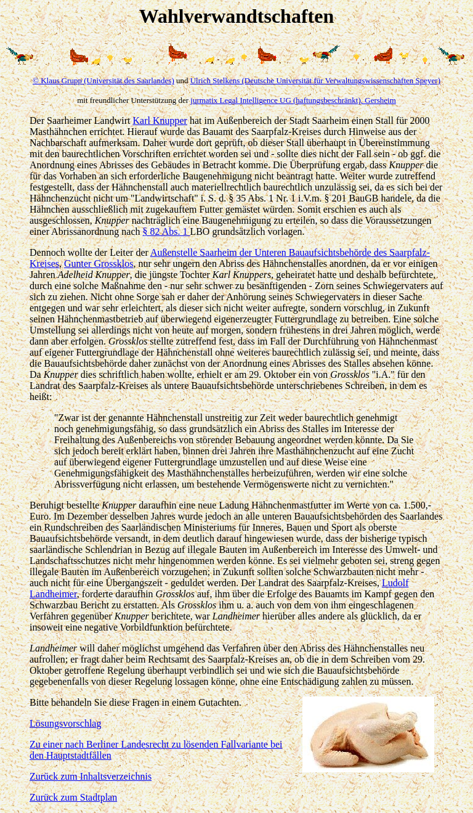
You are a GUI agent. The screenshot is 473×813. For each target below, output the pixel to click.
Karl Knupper (159, 120)
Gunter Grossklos (98, 263)
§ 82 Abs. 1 (166, 231)
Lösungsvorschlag (65, 723)
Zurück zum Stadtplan (73, 797)
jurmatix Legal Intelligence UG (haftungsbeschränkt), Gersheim (293, 100)
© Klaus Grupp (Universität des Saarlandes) (103, 80)
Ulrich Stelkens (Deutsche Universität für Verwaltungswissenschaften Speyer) (315, 80)
